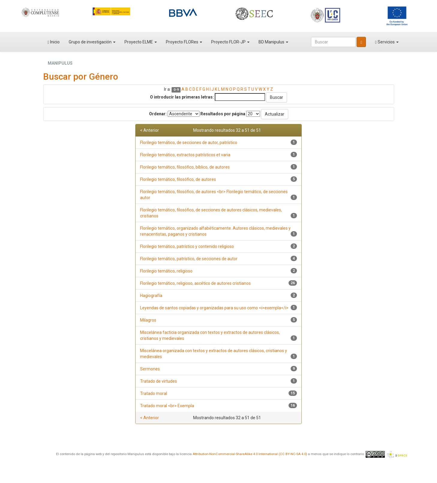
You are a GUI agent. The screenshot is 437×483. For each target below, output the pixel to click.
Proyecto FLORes (184, 42)
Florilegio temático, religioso (166, 271)
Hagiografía (151, 295)
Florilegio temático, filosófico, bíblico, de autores (185, 167)
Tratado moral (153, 393)
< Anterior (149, 130)
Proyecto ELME (140, 42)
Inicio (54, 42)
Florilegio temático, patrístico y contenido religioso (187, 246)
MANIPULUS (60, 63)
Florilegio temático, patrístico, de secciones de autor (189, 258)
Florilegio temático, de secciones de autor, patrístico (188, 142)
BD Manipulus (273, 42)
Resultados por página (222, 113)
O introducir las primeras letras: (182, 97)
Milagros (148, 320)
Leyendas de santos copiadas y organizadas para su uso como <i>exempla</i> (214, 307)
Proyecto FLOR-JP (230, 42)
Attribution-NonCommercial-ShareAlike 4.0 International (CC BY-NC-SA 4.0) (250, 454)
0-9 (176, 90)
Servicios (386, 42)
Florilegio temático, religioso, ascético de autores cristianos (195, 283)
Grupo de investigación (92, 42)
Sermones (150, 369)
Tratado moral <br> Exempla (167, 405)
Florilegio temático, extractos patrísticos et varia (185, 154)
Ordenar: (158, 113)
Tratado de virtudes (158, 381)
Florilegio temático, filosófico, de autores (178, 179)
